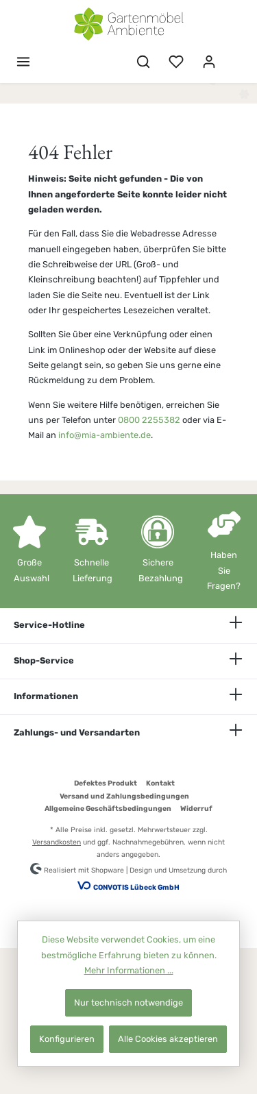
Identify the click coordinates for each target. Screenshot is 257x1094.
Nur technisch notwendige (128, 1002)
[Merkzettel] (176, 62)
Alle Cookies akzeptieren (168, 1039)
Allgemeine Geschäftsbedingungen (108, 808)
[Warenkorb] (234, 55)
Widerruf (196, 808)
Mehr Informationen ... (128, 970)
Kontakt (160, 783)
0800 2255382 (149, 420)
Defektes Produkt (105, 783)
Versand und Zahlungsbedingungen (124, 796)
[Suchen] (143, 62)
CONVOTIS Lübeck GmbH (136, 887)
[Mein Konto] (209, 62)
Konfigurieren (67, 1039)
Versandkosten (56, 842)
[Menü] (23, 62)
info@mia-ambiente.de (104, 435)
